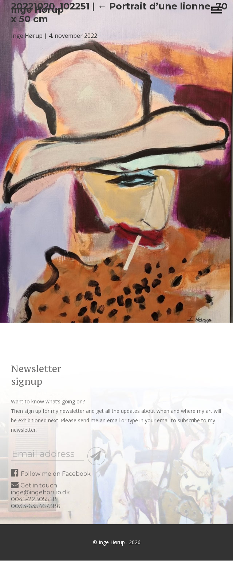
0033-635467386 (35, 506)
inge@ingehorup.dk (40, 492)
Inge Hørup (27, 36)
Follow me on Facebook (51, 473)
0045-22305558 (34, 499)
